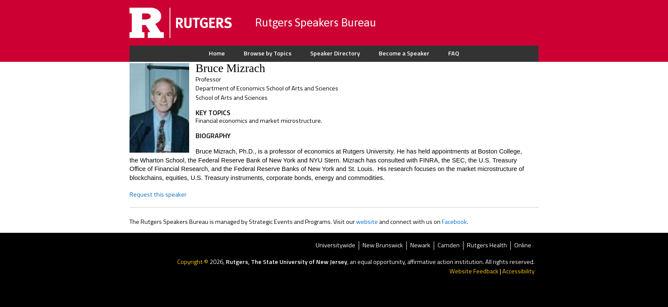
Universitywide (335, 245)
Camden (449, 245)
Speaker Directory (335, 53)
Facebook (454, 221)
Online (522, 245)
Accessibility (518, 271)
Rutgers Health (487, 245)
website (367, 221)
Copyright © (193, 261)
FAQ (453, 53)
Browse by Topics (267, 53)
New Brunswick (383, 245)
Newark (420, 245)
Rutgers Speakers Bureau (315, 22)
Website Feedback (473, 271)
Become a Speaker (404, 53)
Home (217, 53)
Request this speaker (158, 194)
